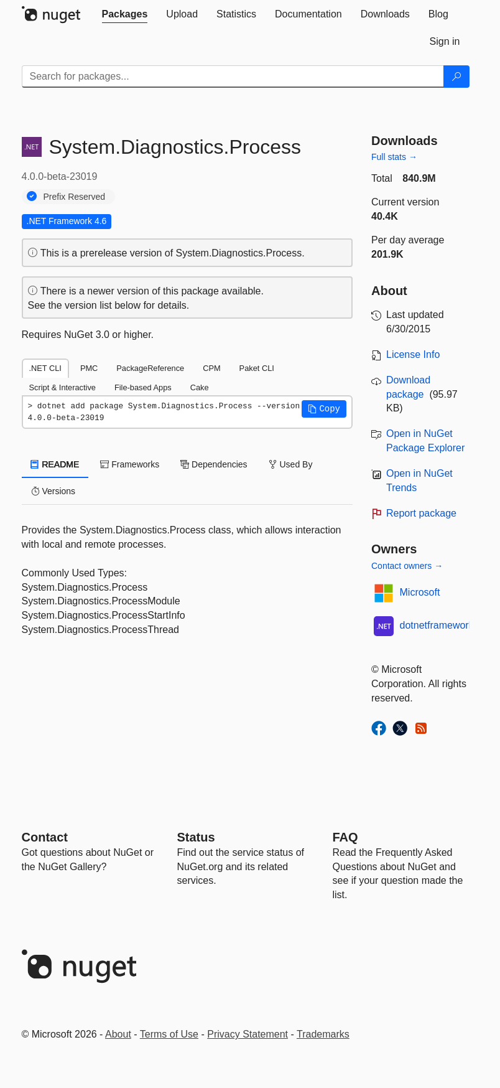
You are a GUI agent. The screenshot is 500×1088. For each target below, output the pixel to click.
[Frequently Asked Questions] (345, 837)
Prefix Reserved (75, 197)
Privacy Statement (247, 1034)
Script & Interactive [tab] (62, 387)
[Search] (456, 76)
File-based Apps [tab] (143, 387)
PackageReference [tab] (150, 368)
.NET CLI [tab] (45, 368)
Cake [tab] (199, 387)
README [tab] (55, 464)
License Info (413, 354)
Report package (421, 513)
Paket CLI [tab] (256, 368)
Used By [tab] (291, 464)
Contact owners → (407, 566)
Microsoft (420, 592)
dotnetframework (437, 625)
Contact (45, 837)
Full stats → (394, 157)
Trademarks (323, 1034)
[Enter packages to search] (233, 76)
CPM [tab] (211, 368)
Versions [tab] (53, 491)
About (118, 1034)
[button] (324, 409)
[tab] (125, 14)
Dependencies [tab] (213, 464)
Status (196, 837)
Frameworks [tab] (129, 464)
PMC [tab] (89, 368)
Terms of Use (169, 1034)
